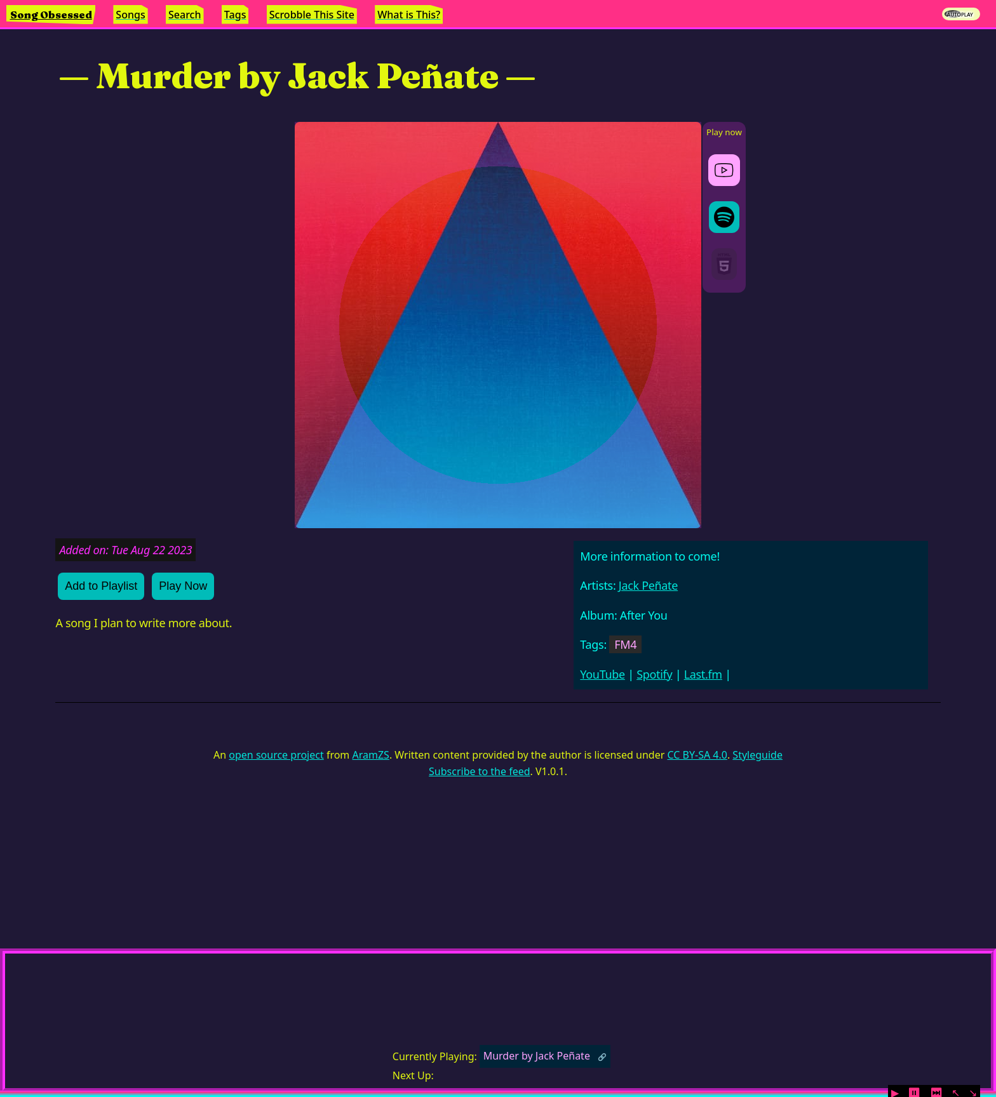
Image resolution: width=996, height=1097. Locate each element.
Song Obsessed (51, 14)
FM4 (625, 644)
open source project (276, 755)
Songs (130, 15)
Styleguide (757, 755)
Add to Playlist (101, 586)
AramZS (371, 755)
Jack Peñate (648, 585)
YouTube (602, 674)
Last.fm (703, 674)
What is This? (408, 15)
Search (184, 15)
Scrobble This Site (311, 15)
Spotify (654, 674)
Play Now (183, 586)
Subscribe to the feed (479, 771)
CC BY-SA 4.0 (697, 755)
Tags (235, 15)
